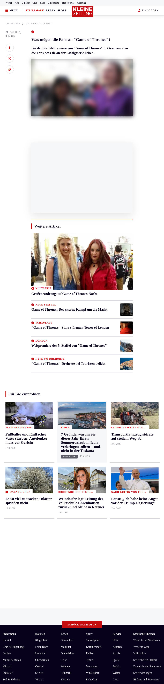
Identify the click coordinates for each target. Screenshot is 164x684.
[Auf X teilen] (9, 58)
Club (35, 3)
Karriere (65, 542)
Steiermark (34, 10)
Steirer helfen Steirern (145, 523)
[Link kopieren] (9, 69)
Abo (17, 3)
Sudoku (117, 529)
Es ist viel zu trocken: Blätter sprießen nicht (33, 587)
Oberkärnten (42, 523)
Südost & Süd (10, 549)
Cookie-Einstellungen (90, 611)
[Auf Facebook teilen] (9, 48)
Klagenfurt (41, 503)
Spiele (116, 523)
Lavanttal (40, 516)
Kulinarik (66, 536)
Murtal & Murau (12, 523)
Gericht (137, 555)
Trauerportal (68, 3)
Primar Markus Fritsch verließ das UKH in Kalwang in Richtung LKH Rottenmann (54, 582)
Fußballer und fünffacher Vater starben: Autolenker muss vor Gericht (46, 592)
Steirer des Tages (142, 536)
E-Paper (26, 3)
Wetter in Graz (141, 510)
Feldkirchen (41, 510)
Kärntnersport (93, 510)
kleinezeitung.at (21, 623)
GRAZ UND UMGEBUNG (39, 23)
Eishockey (92, 542)
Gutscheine (53, 3)
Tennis (89, 523)
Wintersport (92, 536)
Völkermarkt (42, 549)
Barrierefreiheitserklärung (59, 611)
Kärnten (40, 497)
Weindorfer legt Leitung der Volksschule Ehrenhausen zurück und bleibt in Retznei (54, 597)
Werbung (81, 3)
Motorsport (92, 529)
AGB (22, 611)
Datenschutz (34, 611)
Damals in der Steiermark (147, 529)
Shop (42, 3)
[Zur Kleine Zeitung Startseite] (82, 11)
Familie (65, 549)
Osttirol (39, 529)
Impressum (9, 611)
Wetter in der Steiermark (146, 503)
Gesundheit (67, 503)
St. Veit (39, 536)
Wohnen (65, 529)
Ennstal (7, 503)
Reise (64, 523)
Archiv (116, 516)
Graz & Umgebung (13, 510)
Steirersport (92, 503)
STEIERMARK (14, 23)
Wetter (8, 3)
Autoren (117, 510)
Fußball (90, 516)
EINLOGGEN (148, 11)
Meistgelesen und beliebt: (17, 575)
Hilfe (115, 503)
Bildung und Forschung (146, 542)
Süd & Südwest (11, 542)
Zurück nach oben (82, 488)
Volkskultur (139, 516)
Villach (39, 542)
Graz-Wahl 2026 (142, 549)
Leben (50, 10)
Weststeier (8, 562)
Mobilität (66, 510)
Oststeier (7, 536)
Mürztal (7, 529)
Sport (62, 10)
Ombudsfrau (67, 516)
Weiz (5, 555)
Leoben (7, 516)
